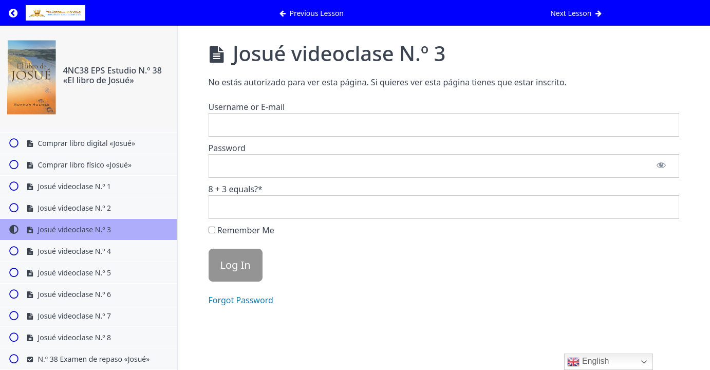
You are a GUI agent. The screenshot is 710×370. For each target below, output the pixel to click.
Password (227, 148)
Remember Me (241, 230)
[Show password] (661, 166)
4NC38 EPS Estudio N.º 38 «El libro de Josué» (112, 75)
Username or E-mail (247, 107)
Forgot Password (241, 300)
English (588, 362)
